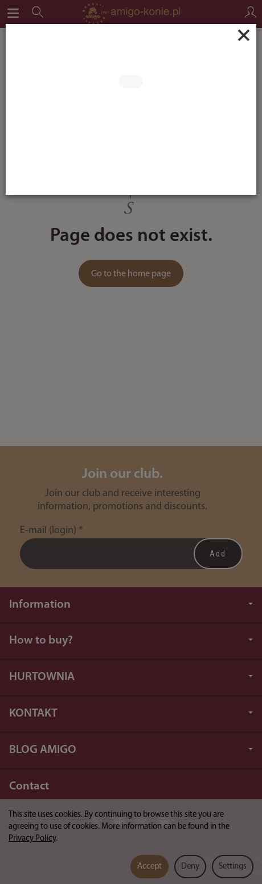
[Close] (244, 35)
